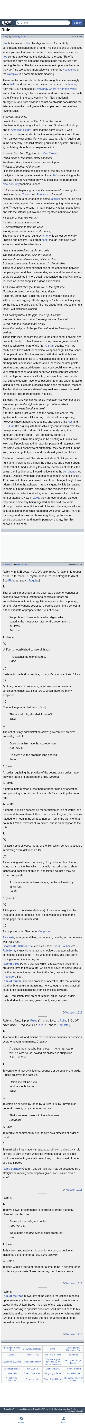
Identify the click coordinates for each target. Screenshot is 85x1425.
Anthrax (49, 345)
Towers (26, 194)
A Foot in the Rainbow (11, 1379)
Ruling (63, 1020)
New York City (11, 184)
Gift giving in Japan (52, 1373)
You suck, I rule (32, 1355)
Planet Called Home (53, 1379)
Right (11, 580)
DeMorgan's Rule (12, 1369)
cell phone (69, 471)
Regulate (63, 1025)
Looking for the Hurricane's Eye (73, 1349)
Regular (33, 580)
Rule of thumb (12, 981)
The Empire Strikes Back (11, 1349)
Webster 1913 (22, 564)
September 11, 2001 (12, 1362)
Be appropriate (32, 1379)
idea (5, 36)
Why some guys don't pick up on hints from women (53, 1361)
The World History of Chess (73, 1379)
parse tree (73, 1355)
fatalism (55, 198)
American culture (21, 129)
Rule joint (9, 950)
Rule (40, 1025)
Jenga (12, 1355)
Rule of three (11, 963)
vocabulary (69, 69)
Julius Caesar (49, 153)
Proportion (9, 976)
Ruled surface (12, 1168)
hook (45, 239)
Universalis (12, 1373)
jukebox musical (52, 1369)
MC (55, 175)
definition (7, 564)
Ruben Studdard (73, 1369)
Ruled (33, 1020)
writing (27, 43)
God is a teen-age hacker (73, 1361)
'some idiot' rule (73, 1373)
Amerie (71, 84)
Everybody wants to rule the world (55, 88)
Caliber (65, 946)
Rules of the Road (32, 1373)
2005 (36, 497)
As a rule (8, 937)
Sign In (77, 23)
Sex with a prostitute (32, 1349)
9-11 (13, 84)
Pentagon (43, 194)
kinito (52, 1349)
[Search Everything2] (43, 22)
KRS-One (8, 426)
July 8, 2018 (32, 1369)
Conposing (44, 931)
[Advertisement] (42, 9)
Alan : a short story (32, 1362)
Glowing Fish (18, 36)
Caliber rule (25, 946)
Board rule (9, 946)
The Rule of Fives (53, 1355)
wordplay (12, 74)
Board (56, 946)
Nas (5, 43)
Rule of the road (13, 1295)
